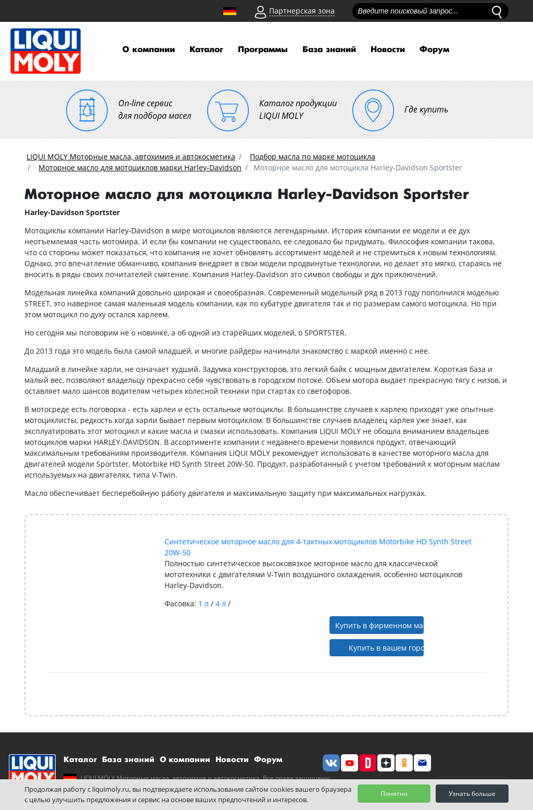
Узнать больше (472, 793)
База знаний (329, 49)
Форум (434, 49)
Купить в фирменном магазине (379, 625)
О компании (148, 49)
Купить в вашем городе (386, 648)
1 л (204, 603)
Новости (388, 49)
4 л (221, 603)
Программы (263, 49)
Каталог (206, 49)
